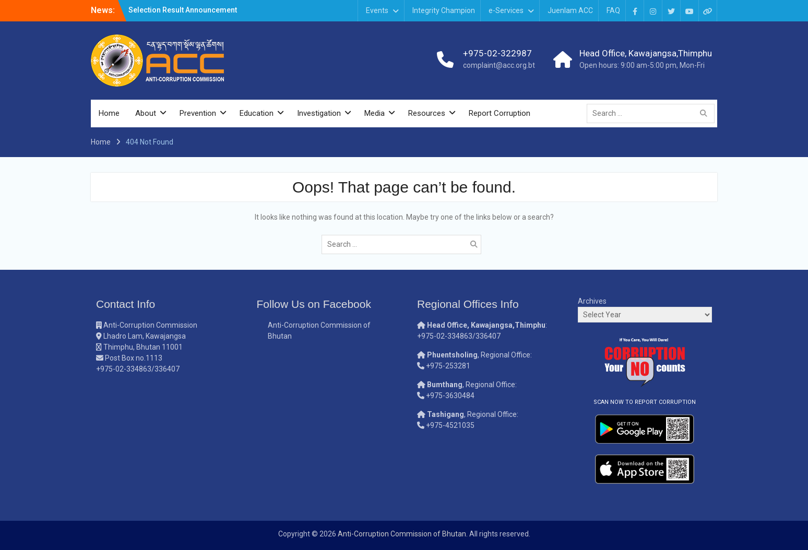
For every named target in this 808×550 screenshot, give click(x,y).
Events (377, 10)
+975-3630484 (450, 395)
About (145, 113)
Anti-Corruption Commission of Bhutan (402, 534)
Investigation (319, 113)
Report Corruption (499, 113)
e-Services (506, 10)
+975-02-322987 (497, 53)
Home (109, 113)
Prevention (198, 113)
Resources (426, 113)
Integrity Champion (443, 10)
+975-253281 (448, 366)
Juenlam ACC (570, 10)
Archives (592, 301)
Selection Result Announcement (182, 10)
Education (257, 113)
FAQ (613, 10)
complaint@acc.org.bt (499, 65)
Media (374, 113)
